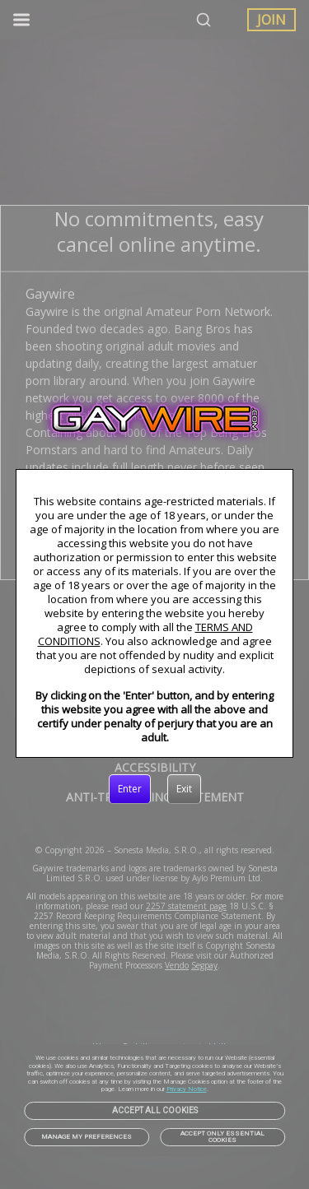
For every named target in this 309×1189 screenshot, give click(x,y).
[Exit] (184, 789)
